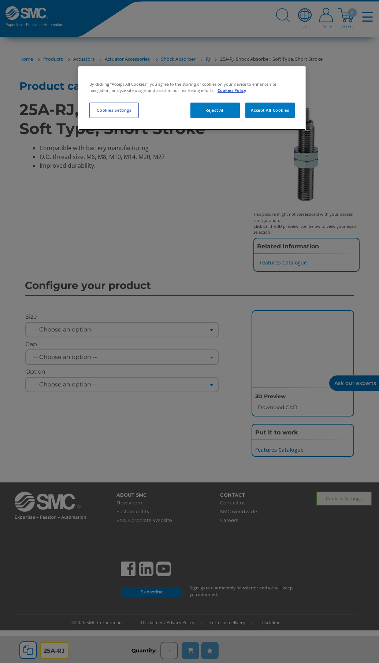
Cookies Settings (114, 110)
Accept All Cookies (270, 110)
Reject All (215, 110)
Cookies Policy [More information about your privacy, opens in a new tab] (232, 90)
